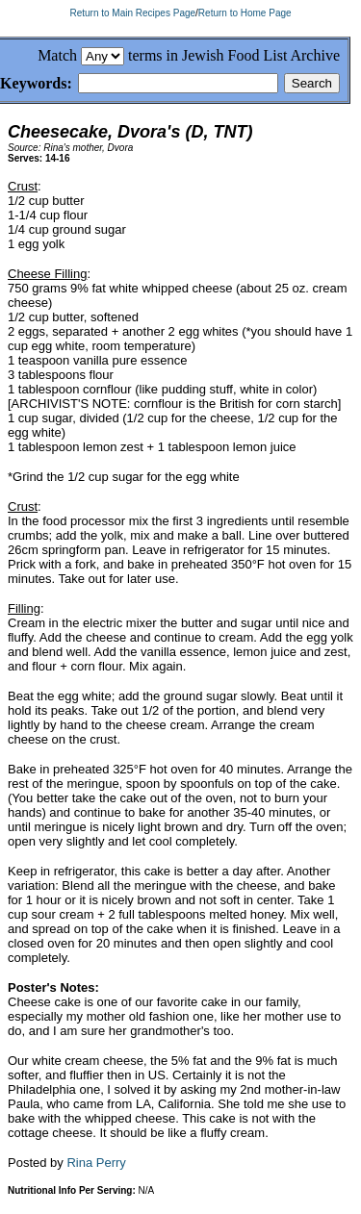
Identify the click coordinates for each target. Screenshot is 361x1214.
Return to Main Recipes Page (132, 13)
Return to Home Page (245, 13)
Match (57, 55)
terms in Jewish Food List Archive (234, 55)
